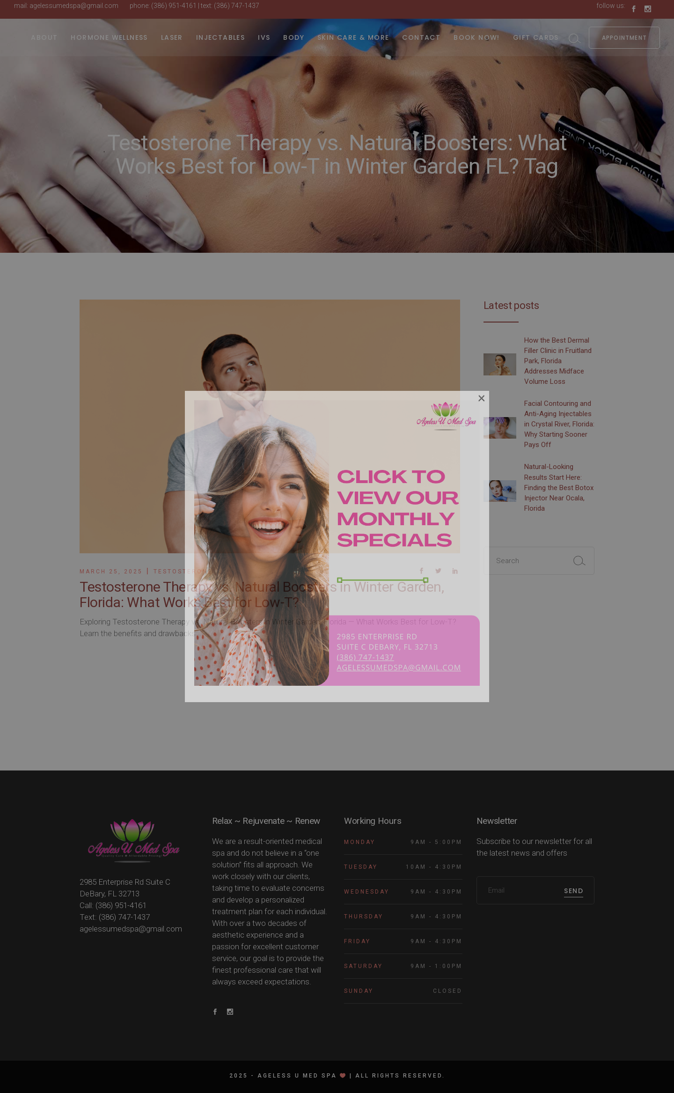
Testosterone (183, 571)
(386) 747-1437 (236, 5)
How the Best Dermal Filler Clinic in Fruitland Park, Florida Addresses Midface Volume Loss (558, 361)
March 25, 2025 (111, 571)
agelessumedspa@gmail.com (73, 5)
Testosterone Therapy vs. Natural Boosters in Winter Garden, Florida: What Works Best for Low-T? (262, 594)
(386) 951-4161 (174, 5)
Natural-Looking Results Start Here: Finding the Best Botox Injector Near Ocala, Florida (558, 487)
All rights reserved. (400, 1075)
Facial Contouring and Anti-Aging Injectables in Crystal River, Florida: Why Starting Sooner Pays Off (559, 424)
